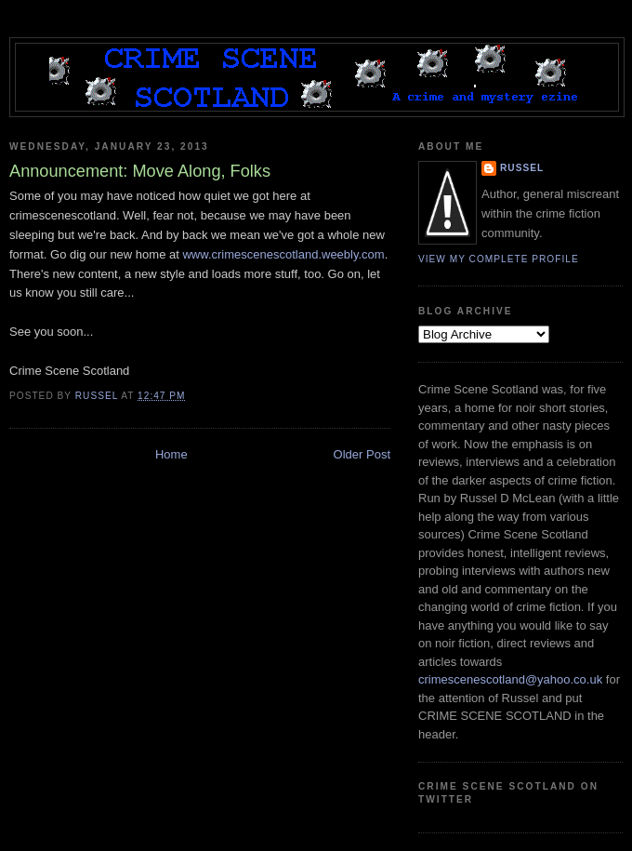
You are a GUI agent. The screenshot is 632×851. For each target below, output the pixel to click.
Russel (522, 168)
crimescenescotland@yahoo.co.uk (510, 679)
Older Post (362, 454)
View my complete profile (498, 259)
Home (171, 454)
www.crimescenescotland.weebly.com (283, 254)
